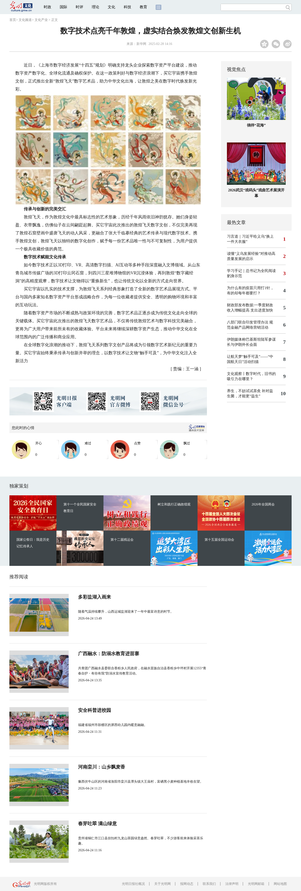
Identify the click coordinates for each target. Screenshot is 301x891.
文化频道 (25, 20)
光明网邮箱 (256, 884)
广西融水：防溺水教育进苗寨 (108, 653)
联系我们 (209, 884)
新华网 (141, 44)
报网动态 (186, 884)
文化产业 (41, 20)
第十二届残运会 (122, 539)
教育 (143, 7)
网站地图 (280, 884)
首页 (12, 20)
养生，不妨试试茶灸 (244, 391)
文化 (111, 7)
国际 (63, 7)
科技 (127, 7)
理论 (95, 7)
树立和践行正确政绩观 (174, 504)
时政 (47, 7)
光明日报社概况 (133, 884)
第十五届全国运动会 (219, 539)
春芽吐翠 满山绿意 (97, 823)
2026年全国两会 (263, 504)
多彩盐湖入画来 (94, 596)
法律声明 (231, 884)
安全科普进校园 (94, 710)
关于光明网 (162, 884)
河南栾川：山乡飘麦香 (101, 766)
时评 (79, 7)
